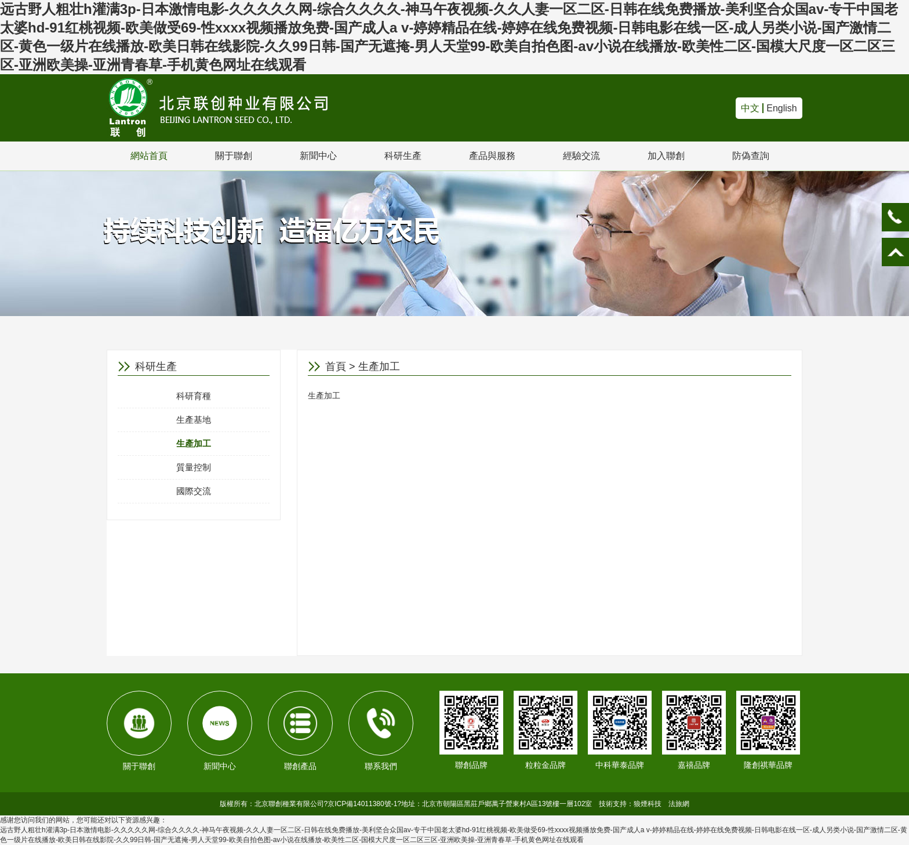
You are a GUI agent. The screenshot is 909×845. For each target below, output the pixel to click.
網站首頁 (149, 156)
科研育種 (193, 396)
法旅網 (678, 804)
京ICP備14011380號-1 (362, 804)
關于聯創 (233, 156)
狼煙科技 (647, 804)
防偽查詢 (750, 156)
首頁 (335, 366)
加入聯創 (666, 156)
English (781, 108)
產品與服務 (492, 156)
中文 (750, 108)
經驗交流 (581, 156)
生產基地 (193, 420)
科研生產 (402, 156)
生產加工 (193, 443)
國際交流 (193, 491)
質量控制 (193, 467)
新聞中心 (318, 156)
